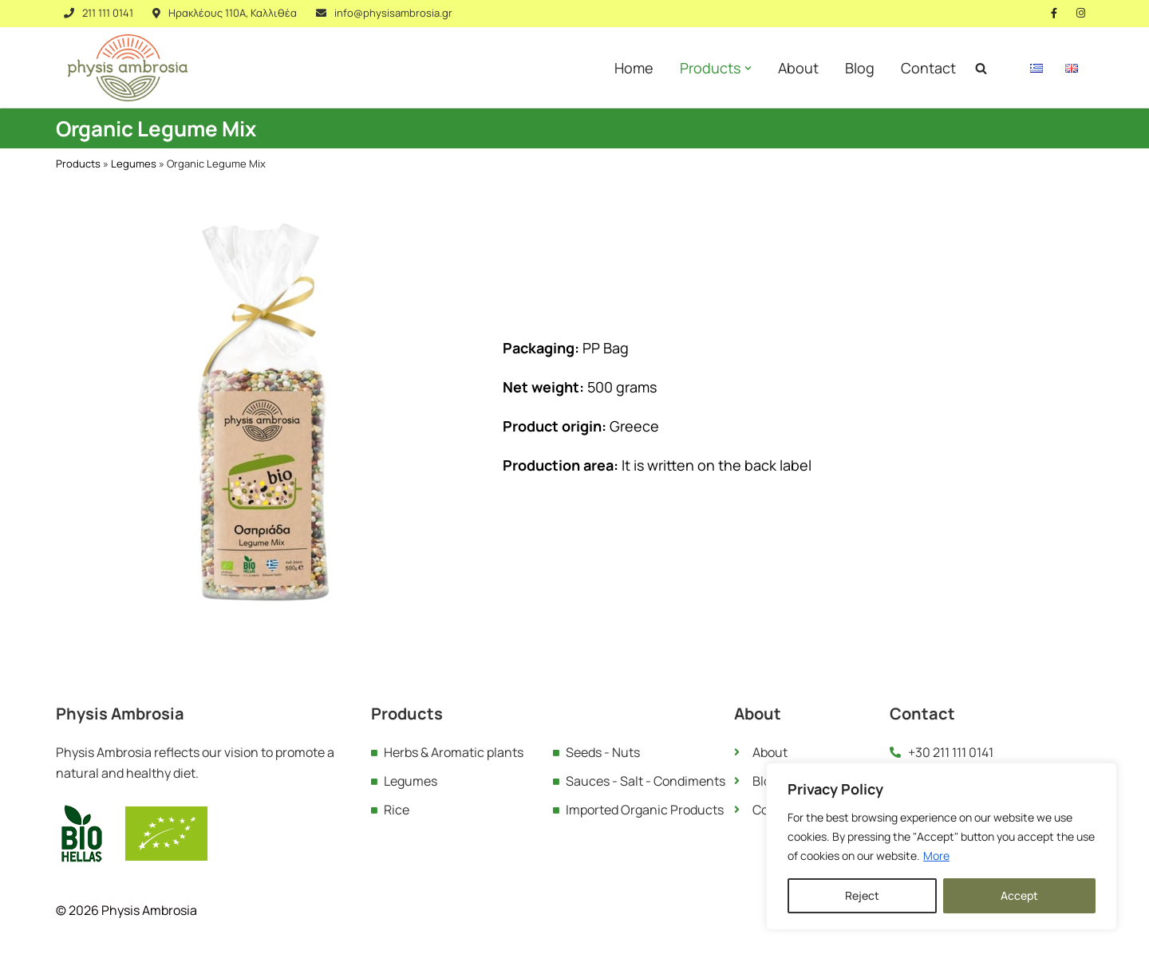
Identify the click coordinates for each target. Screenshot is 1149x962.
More (936, 855)
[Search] (981, 68)
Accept (1019, 895)
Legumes (133, 163)
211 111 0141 (107, 13)
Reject (862, 895)
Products (78, 163)
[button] (748, 68)
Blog (860, 67)
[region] (941, 846)
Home (633, 67)
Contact (928, 67)
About (798, 67)
